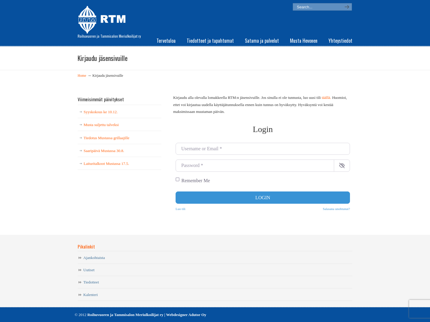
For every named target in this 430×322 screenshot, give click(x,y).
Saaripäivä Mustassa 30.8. (104, 150)
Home (82, 76)
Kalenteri (90, 294)
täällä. (326, 97)
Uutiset (89, 270)
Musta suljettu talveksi (101, 124)
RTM (104, 18)
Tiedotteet (91, 282)
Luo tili (180, 209)
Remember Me (196, 180)
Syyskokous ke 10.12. (101, 112)
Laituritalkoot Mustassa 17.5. (106, 163)
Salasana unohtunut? (336, 209)
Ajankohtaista (94, 257)
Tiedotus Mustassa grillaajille (106, 138)
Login (262, 197)
